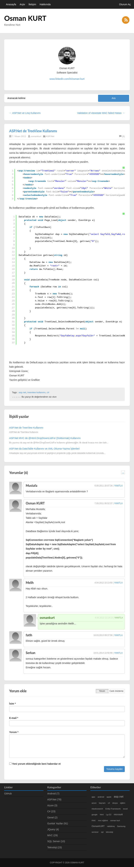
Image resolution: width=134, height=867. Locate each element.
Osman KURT (25, 18)
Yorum (102, 691)
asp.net (22, 392)
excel (125, 809)
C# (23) (51, 811)
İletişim (32, 4)
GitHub (8, 793)
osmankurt (36, 136)
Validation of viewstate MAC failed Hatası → (101, 113)
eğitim (122, 803)
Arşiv (22, 4)
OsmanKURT (98, 826)
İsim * (12, 703)
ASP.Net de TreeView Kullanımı (33, 131)
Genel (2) (52, 817)
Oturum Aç (125, 4)
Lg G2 (108, 814)
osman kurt (115, 820)
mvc (94, 820)
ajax (93, 797)
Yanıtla (118, 485)
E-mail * (13, 718)
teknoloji (109, 832)
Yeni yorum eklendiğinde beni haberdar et (35, 763)
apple (109, 797)
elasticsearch (97, 809)
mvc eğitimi (103, 820)
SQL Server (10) (56, 841)
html (102, 814)
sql (102, 832)
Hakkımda (45, 4)
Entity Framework (113, 809)
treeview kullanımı (36, 392)
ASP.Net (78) (54, 799)
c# (48, 392)
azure (94, 803)
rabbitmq (111, 826)
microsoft (118, 814)
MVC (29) (52, 835)
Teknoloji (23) (54, 847)
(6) (122, 136)
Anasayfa (11, 4)
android (101, 797)
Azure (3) (52, 805)
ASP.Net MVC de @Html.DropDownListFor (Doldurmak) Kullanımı (45, 438)
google (95, 814)
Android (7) (53, 793)
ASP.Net (50, 136)
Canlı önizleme (116, 691)
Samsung (121, 826)
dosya (115, 803)
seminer (95, 832)
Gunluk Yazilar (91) (57, 823)
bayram (102, 803)
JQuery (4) (53, 829)
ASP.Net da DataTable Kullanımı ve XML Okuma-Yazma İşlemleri (44, 448)
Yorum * (13, 732)
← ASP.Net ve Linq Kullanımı (25, 113)
